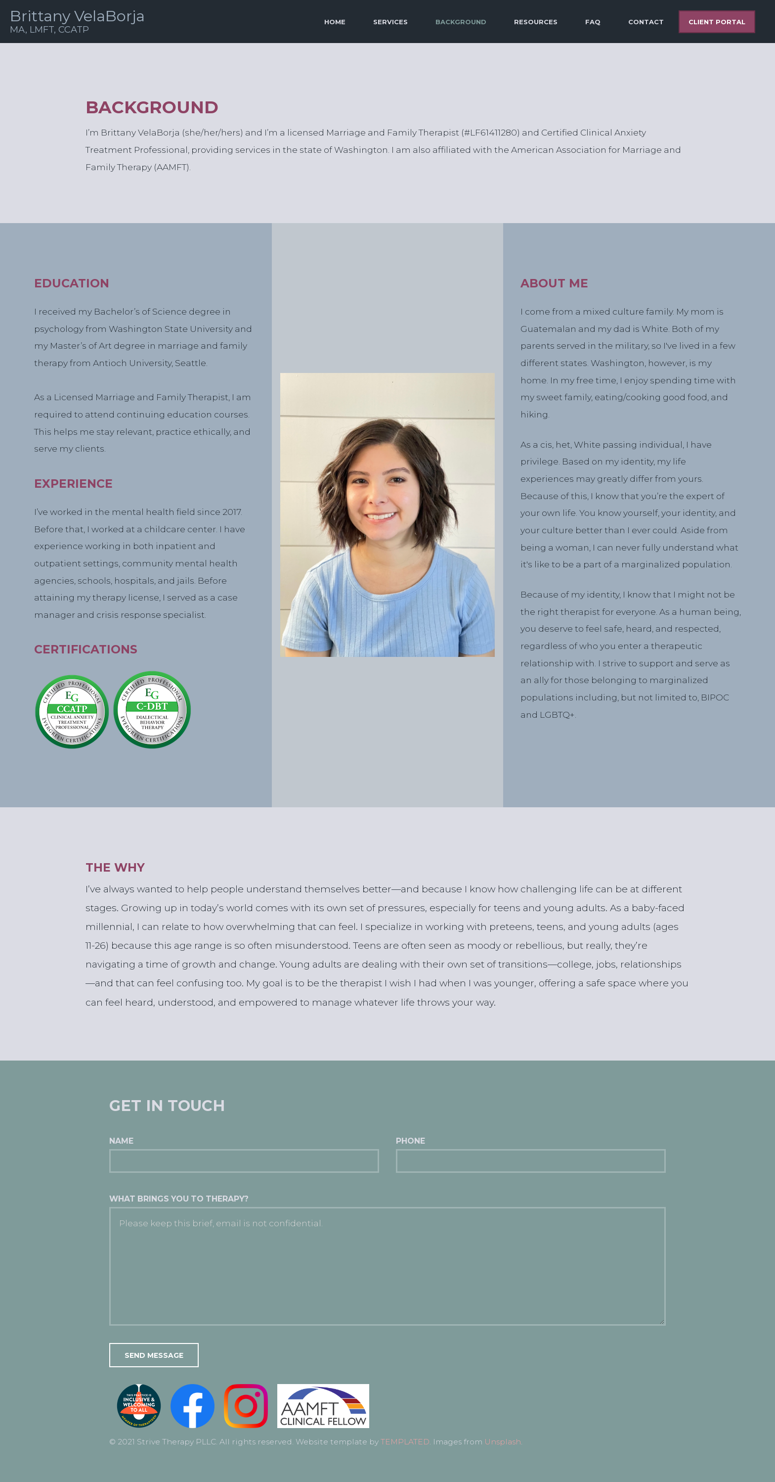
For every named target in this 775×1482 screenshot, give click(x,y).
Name (121, 1141)
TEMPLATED (405, 1441)
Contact (646, 22)
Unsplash (502, 1441)
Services (390, 22)
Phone (410, 1141)
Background (460, 22)
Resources (536, 22)
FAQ (593, 22)
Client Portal (717, 22)
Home (334, 22)
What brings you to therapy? (179, 1199)
